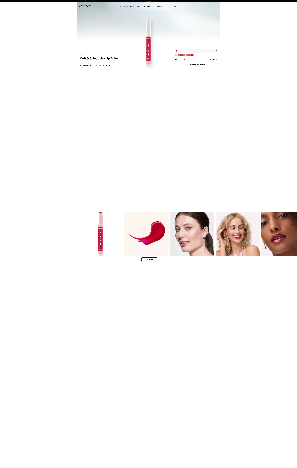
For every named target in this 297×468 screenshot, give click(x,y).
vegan (81, 54)
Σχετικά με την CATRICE (171, 6)
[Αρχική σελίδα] (87, 6)
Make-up (132, 6)
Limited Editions (124, 6)
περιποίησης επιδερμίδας (143, 6)
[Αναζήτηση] (217, 6)
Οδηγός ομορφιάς (157, 6)
